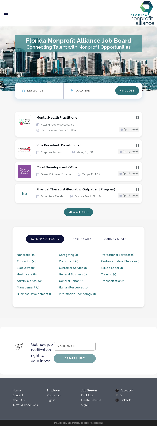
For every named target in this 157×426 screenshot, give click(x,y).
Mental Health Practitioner (57, 117)
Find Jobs (127, 90)
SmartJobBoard (77, 422)
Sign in (51, 400)
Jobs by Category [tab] (45, 239)
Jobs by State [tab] (115, 239)
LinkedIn (125, 400)
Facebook (126, 390)
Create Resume (91, 400)
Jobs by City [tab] (82, 239)
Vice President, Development (59, 145)
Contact (17, 395)
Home (16, 390)
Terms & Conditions (25, 405)
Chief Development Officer (57, 167)
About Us (18, 400)
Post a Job (54, 395)
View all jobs (78, 212)
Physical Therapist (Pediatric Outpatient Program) (75, 189)
